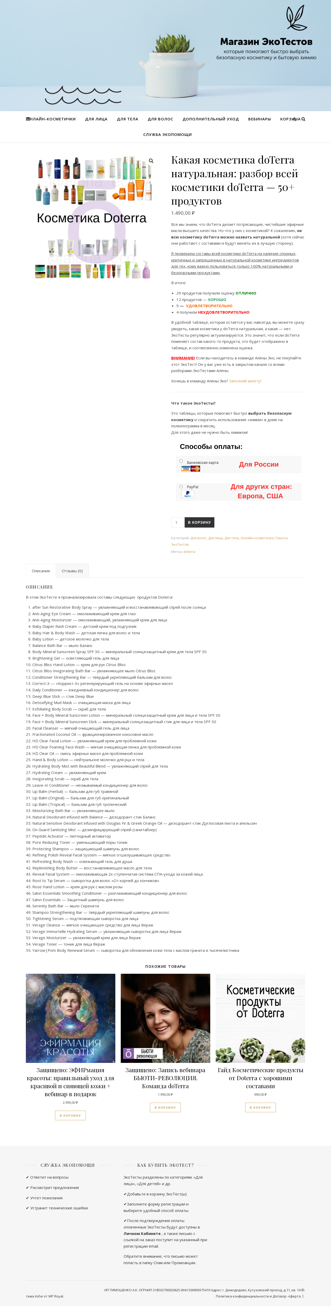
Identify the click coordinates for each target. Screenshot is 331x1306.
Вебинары (259, 118)
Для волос (160, 118)
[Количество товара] (177, 522)
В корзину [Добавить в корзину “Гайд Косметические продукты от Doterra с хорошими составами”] (260, 1107)
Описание (41, 570)
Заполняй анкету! (245, 380)
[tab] (41, 571)
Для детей (149, 1183)
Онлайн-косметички (51, 118)
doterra (189, 551)
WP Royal (55, 1296)
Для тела (127, 118)
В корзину (199, 522)
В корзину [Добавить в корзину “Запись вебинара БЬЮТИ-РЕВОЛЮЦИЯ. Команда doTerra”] (165, 1107)
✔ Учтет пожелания (44, 1197)
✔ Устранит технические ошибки (57, 1207)
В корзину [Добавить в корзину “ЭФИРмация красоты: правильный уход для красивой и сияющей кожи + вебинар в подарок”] (70, 1115)
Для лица (96, 118)
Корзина (290, 118)
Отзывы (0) (72, 570)
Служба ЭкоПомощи (167, 134)
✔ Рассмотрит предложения (52, 1187)
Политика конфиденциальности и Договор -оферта (258, 1296)
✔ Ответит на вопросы (47, 1177)
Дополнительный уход (211, 118)
